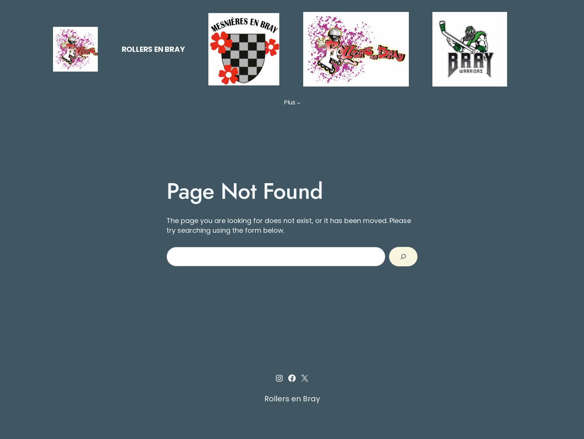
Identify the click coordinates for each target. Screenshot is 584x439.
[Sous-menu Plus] (299, 102)
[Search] (403, 256)
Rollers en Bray (153, 49)
